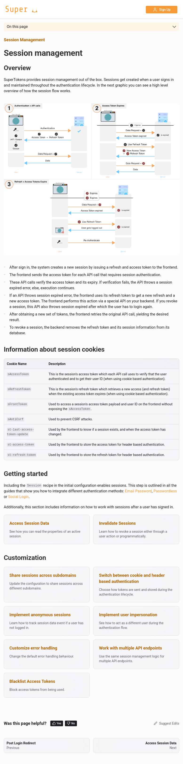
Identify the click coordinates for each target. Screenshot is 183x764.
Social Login (18, 496)
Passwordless (165, 491)
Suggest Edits (166, 723)
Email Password (138, 491)
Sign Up (162, 9)
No (71, 723)
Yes (56, 723)
